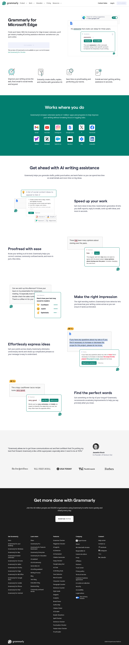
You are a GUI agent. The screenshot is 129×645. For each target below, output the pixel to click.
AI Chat (55, 567)
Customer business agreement (82, 579)
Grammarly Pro (35, 544)
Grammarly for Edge (14, 571)
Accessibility (79, 590)
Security (78, 586)
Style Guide (56, 591)
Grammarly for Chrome (15, 561)
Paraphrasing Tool (58, 564)
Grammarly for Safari (14, 564)
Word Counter (57, 578)
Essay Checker (57, 561)
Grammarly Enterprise (38, 552)
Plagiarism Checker (59, 544)
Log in (112, 3)
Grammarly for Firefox (15, 568)
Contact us (101, 544)
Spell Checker (57, 618)
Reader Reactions (58, 615)
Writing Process (35, 573)
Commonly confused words (37, 590)
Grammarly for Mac (14, 552)
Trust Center (80, 568)
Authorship (56, 605)
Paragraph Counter (59, 584)
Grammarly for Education (38, 556)
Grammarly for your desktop (14, 545)
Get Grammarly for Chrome (16, 52)
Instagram (102, 551)
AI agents (56, 547)
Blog (32, 576)
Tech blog (34, 579)
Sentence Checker (59, 622)
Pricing (49, 3)
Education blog (35, 583)
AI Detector (57, 550)
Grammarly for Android (15, 593)
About (78, 544)
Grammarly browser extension (14, 556)
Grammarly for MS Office (16, 574)
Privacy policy (80, 571)
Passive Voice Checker (60, 628)
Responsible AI (80, 551)
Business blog (35, 586)
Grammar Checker (59, 540)
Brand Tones (57, 601)
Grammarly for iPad (14, 590)
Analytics (56, 598)
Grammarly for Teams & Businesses (38, 548)
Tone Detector (57, 574)
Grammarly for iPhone (15, 586)
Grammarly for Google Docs (15, 579)
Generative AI (35, 566)
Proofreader (57, 632)
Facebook (102, 547)
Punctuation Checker (59, 625)
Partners (78, 564)
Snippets (56, 595)
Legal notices (80, 593)
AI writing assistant (36, 569)
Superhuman (81, 541)
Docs (9, 540)
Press (77, 558)
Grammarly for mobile (15, 583)
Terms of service (81, 574)
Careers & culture (81, 554)
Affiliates (78, 561)
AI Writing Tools (58, 571)
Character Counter (59, 581)
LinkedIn (102, 557)
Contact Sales (102, 3)
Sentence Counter (59, 588)
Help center (102, 540)
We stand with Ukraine (83, 547)
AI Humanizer (57, 554)
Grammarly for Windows (15, 549)
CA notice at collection (83, 583)
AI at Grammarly (36, 562)
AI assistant (34, 559)
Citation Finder (57, 608)
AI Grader (56, 611)
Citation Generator (59, 557)
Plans (32, 540)
